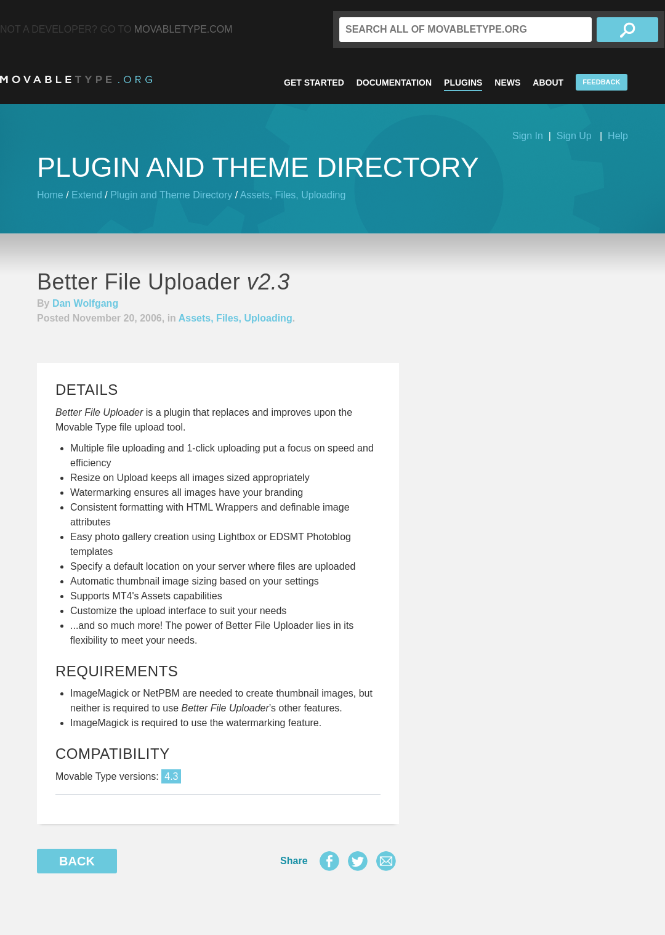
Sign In (527, 136)
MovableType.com (183, 29)
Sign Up (574, 136)
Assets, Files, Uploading (293, 195)
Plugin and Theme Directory (171, 195)
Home (50, 195)
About (548, 82)
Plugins (463, 82)
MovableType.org (76, 79)
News (507, 82)
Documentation (394, 82)
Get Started (314, 82)
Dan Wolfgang (85, 303)
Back (77, 861)
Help (618, 136)
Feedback (601, 82)
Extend (86, 195)
